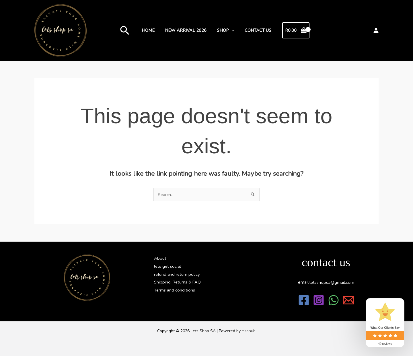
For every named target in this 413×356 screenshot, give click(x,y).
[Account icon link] (376, 30)
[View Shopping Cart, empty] (292, 30)
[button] (128, 30)
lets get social (168, 266)
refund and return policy (177, 274)
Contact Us (255, 30)
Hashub (249, 331)
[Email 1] (348, 300)
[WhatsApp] (333, 300)
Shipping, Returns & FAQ (178, 282)
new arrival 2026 (186, 30)
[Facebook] (303, 300)
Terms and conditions (174, 290)
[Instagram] (318, 300)
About (160, 258)
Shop (222, 30)
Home (150, 30)
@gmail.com (331, 282)
